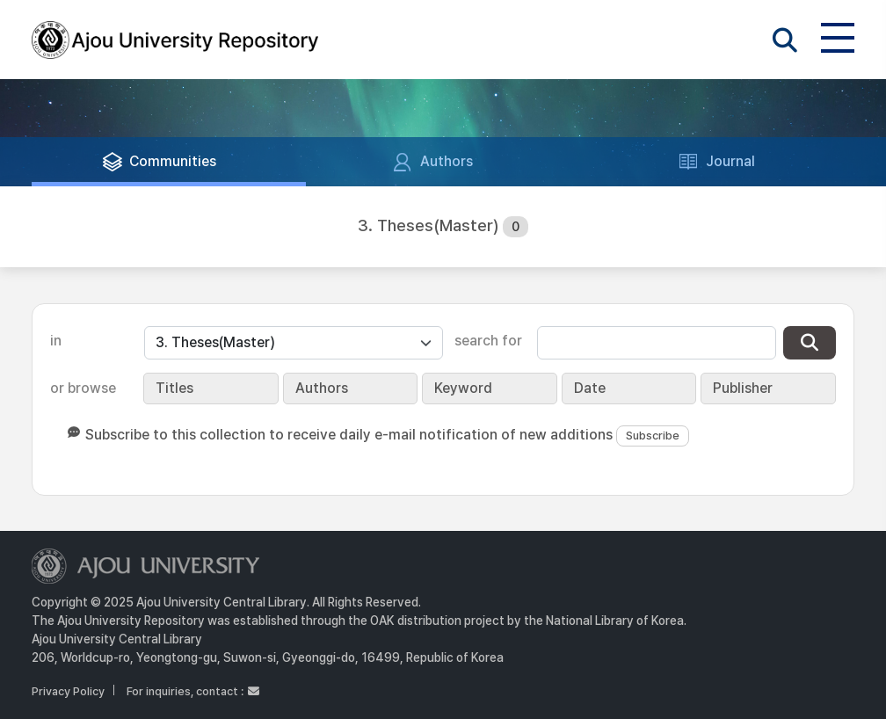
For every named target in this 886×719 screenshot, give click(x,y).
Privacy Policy (68, 691)
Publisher (743, 388)
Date (590, 388)
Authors (321, 388)
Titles (174, 388)
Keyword (463, 388)
